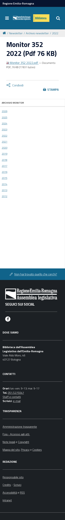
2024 (4, 123)
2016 (4, 172)
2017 (4, 166)
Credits (7, 485)
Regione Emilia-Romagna (18, 3)
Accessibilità (10, 492)
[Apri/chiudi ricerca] (58, 18)
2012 (4, 196)
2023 (4, 129)
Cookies (37, 450)
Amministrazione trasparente (20, 427)
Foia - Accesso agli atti (16, 434)
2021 (4, 142)
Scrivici (17, 485)
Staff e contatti (12, 397)
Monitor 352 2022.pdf (22, 62)
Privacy (25, 450)
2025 (4, 117)
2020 (4, 148)
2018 (4, 160)
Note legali (9, 442)
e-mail (16, 401)
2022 (55, 33)
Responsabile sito (13, 477)
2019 (4, 154)
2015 (4, 178)
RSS (22, 492)
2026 (4, 111)
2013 (4, 190)
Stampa (53, 89)
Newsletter (16, 33)
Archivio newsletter (37, 33)
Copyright (23, 442)
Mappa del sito (11, 450)
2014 (4, 184)
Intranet (7, 500)
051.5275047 (16, 393)
